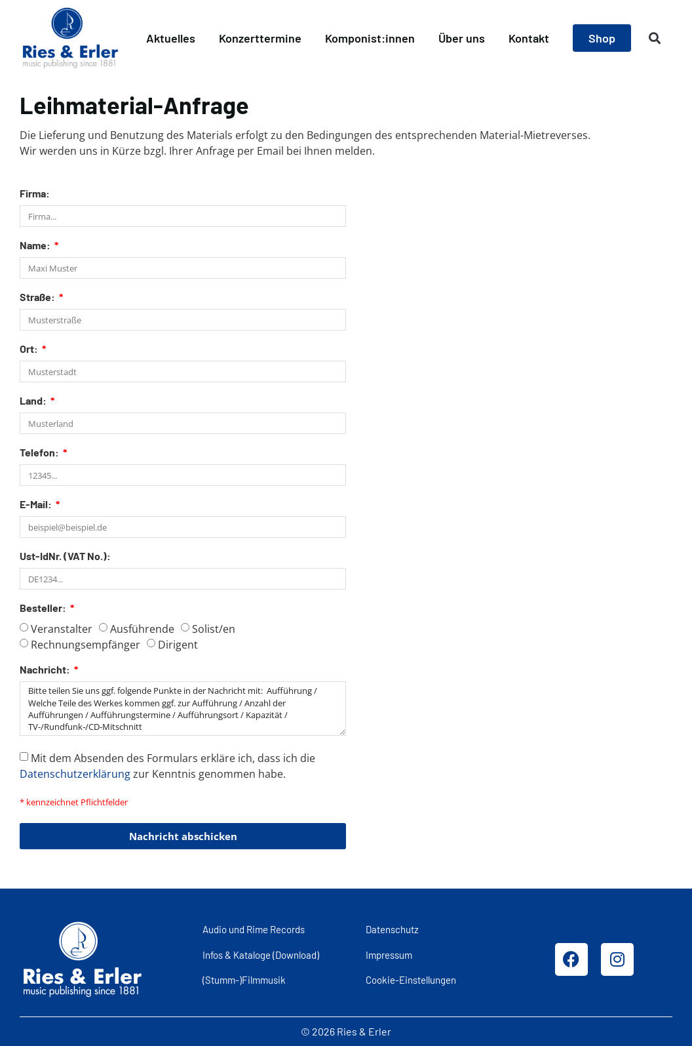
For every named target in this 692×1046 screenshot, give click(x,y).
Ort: (30, 349)
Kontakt (529, 38)
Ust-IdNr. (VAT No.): (65, 556)
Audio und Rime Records (253, 929)
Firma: (35, 193)
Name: (36, 245)
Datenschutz (392, 929)
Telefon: (40, 452)
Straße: (38, 297)
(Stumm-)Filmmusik (244, 980)
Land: (34, 401)
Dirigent (178, 644)
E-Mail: (37, 504)
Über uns (461, 38)
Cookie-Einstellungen (411, 980)
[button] (655, 38)
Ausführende (142, 629)
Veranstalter (61, 629)
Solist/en (213, 629)
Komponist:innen (370, 38)
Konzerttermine (260, 38)
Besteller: (44, 608)
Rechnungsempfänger (85, 644)
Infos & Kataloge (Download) (260, 955)
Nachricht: (46, 669)
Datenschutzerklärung (75, 774)
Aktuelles (170, 38)
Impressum (389, 955)
